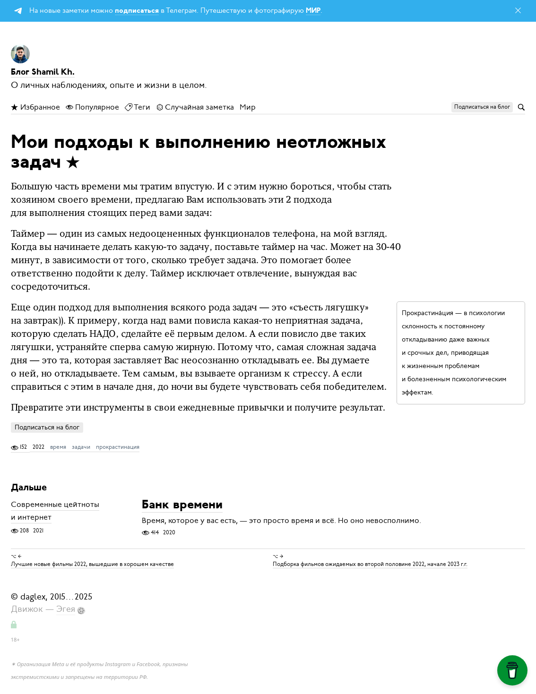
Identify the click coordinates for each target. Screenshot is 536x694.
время (58, 447)
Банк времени (182, 505)
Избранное (35, 107)
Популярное (92, 107)
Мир (248, 107)
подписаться (137, 11)
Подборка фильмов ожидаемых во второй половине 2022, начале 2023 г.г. (370, 564)
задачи (81, 447)
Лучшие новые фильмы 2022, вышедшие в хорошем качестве (92, 564)
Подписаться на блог (47, 427)
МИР (313, 11)
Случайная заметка (195, 107)
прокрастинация (117, 447)
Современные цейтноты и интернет (55, 511)
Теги (137, 107)
